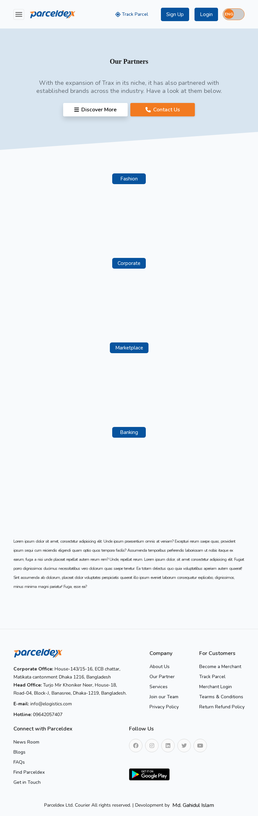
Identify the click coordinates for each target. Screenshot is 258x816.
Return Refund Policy (222, 707)
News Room (26, 742)
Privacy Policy (164, 707)
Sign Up (175, 14)
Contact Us (162, 109)
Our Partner (162, 676)
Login (206, 14)
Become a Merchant (220, 666)
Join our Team (163, 697)
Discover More (95, 109)
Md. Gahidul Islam (193, 805)
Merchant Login (215, 687)
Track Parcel (131, 14)
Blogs (19, 752)
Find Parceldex (29, 772)
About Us (159, 666)
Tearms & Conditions (221, 697)
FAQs (19, 762)
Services (158, 687)
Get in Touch (27, 782)
